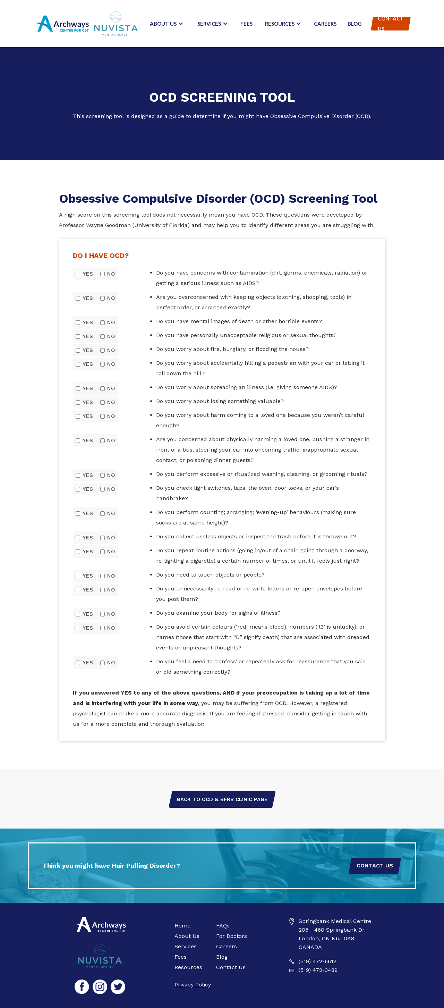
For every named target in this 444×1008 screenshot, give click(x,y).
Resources (188, 967)
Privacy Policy (192, 984)
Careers (325, 23)
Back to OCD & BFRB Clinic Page (222, 799)
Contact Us (391, 23)
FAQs (223, 925)
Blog (355, 23)
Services (185, 946)
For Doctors (231, 936)
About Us (186, 936)
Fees (246, 23)
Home (182, 925)
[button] (166, 23)
